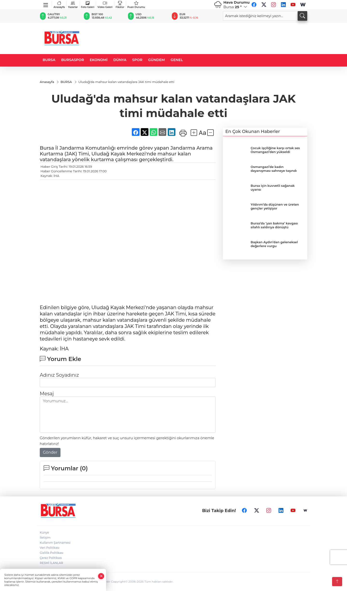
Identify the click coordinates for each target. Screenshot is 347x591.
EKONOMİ (98, 60)
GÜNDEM (156, 60)
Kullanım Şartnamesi (55, 543)
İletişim (45, 538)
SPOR (137, 60)
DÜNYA (119, 60)
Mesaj (47, 394)
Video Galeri (105, 5)
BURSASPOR (72, 60)
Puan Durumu (136, 5)
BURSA (49, 60)
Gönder (50, 452)
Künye (44, 533)
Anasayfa (59, 5)
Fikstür (120, 5)
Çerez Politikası (51, 558)
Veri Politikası (50, 548)
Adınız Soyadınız (59, 375)
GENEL (177, 60)
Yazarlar (73, 5)
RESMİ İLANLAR (51, 563)
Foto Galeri (87, 5)
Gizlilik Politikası (51, 553)
